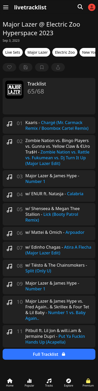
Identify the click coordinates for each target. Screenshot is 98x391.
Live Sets (12, 52)
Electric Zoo (65, 52)
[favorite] (9, 67)
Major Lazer (37, 52)
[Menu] (5, 7)
